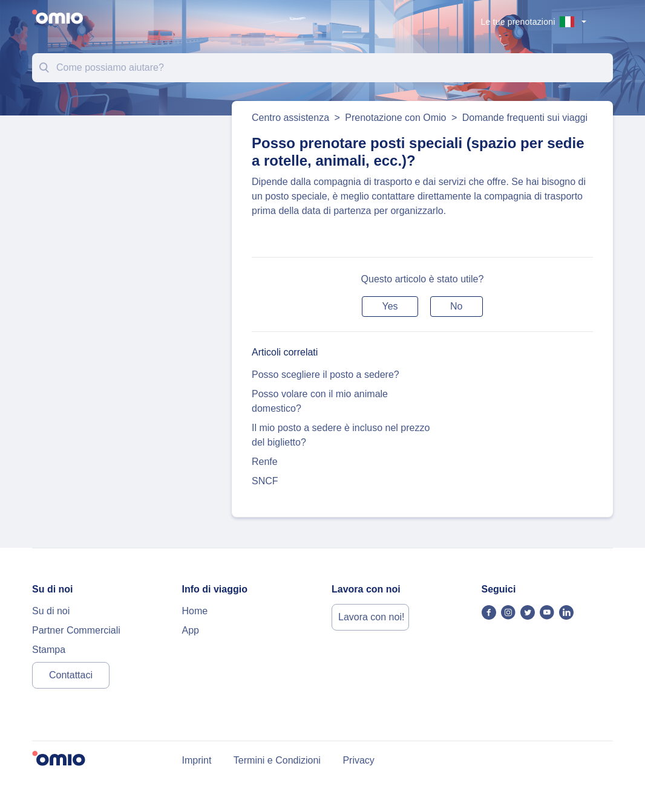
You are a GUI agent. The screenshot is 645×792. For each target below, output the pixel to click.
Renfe (265, 461)
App (190, 630)
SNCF (265, 481)
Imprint (197, 760)
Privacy (358, 760)
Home (195, 611)
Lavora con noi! (371, 617)
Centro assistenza (290, 117)
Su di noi (51, 611)
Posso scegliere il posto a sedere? (325, 374)
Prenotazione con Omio (395, 117)
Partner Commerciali (76, 630)
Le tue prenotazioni (518, 22)
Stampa (48, 649)
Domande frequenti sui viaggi (525, 117)
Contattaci (71, 675)
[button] (389, 306)
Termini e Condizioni (277, 760)
